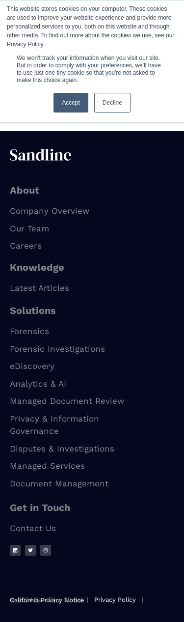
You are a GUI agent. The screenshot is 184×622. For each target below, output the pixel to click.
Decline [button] (112, 102)
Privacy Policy (115, 599)
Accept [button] (71, 102)
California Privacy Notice (47, 600)
